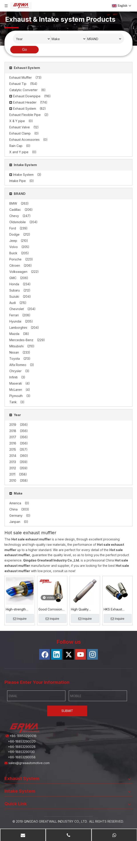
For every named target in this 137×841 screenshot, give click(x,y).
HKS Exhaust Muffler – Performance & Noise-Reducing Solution (115, 609)
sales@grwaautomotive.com (29, 763)
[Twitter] (68, 654)
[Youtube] (80, 654)
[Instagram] (92, 654)
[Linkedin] (56, 654)
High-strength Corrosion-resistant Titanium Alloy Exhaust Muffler (18, 609)
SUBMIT (67, 711)
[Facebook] (44, 654)
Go (24, 49)
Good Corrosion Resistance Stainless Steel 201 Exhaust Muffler (52, 609)
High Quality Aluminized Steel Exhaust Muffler (83, 609)
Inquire (20, 618)
